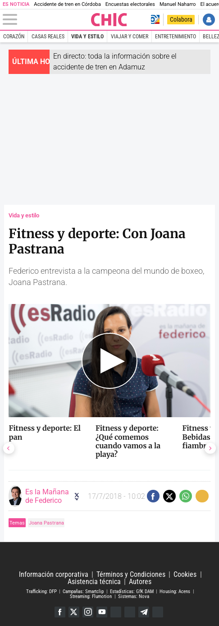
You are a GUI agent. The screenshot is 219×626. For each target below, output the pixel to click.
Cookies (184, 574)
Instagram (87, 612)
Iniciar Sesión (209, 20)
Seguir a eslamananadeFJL (76, 497)
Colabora (181, 19)
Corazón (13, 36)
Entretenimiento (175, 36)
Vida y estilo (87, 36)
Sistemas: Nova (133, 596)
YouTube (101, 612)
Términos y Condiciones (130, 574)
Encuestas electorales (130, 4)
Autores (140, 581)
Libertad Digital (109, 556)
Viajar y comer (129, 36)
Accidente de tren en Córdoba (67, 4)
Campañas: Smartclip (83, 591)
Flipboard (129, 612)
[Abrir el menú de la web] (46, 19)
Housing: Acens (175, 591)
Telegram (143, 612)
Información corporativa (53, 574)
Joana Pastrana (46, 523)
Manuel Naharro (178, 4)
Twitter (73, 612)
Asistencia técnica (94, 581)
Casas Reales (48, 36)
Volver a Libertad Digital (155, 20)
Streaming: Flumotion (91, 596)
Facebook (60, 612)
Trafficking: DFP (41, 591)
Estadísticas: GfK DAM (132, 591)
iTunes (157, 612)
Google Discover (115, 612)
